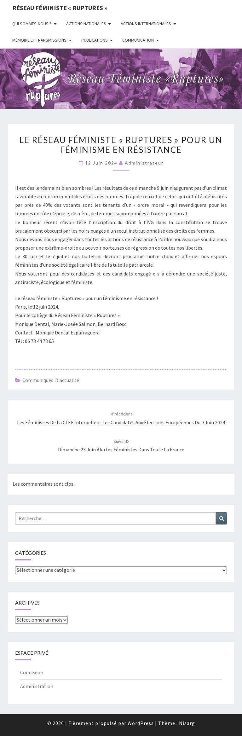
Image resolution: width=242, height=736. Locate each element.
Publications (94, 40)
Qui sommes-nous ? (31, 23)
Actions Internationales (146, 23)
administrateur (144, 162)
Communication (138, 40)
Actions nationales (86, 23)
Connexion (31, 672)
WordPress (141, 723)
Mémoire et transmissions (39, 40)
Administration (36, 686)
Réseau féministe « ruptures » (59, 8)
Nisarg (187, 723)
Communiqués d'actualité (50, 380)
